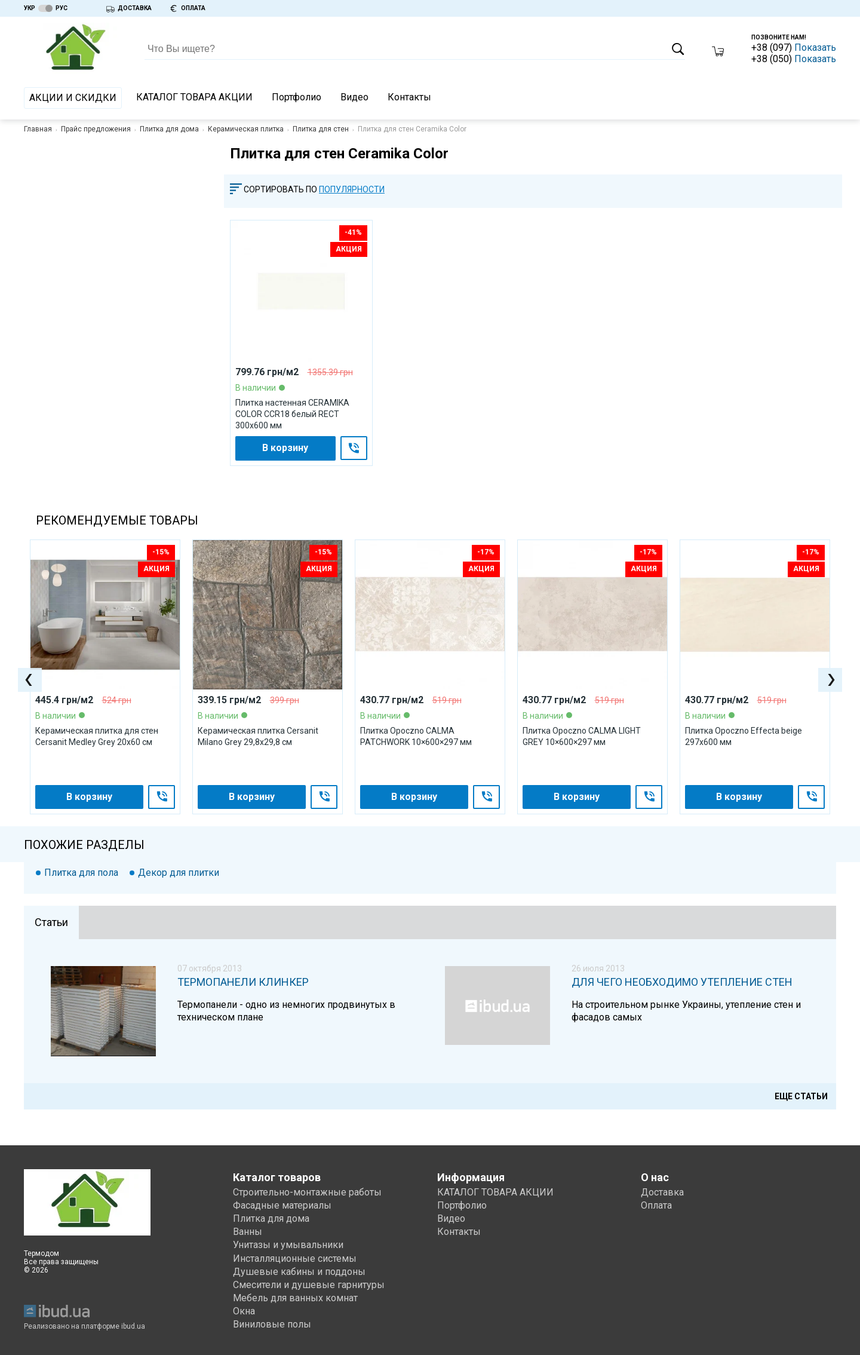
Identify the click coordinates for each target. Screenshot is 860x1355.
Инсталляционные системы (295, 1258)
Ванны (247, 1231)
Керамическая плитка (246, 129)
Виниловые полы (272, 1324)
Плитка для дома (169, 129)
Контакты (409, 97)
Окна (244, 1311)
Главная (38, 129)
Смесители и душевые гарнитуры (309, 1284)
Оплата (656, 1205)
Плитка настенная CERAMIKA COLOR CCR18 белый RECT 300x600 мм (292, 414)
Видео (354, 97)
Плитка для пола (81, 872)
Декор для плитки (178, 872)
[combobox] (358, 189)
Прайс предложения (96, 129)
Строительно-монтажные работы (307, 1192)
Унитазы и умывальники (288, 1244)
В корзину (285, 447)
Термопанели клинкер (243, 982)
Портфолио (296, 97)
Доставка (662, 1192)
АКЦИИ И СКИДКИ (72, 97)
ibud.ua (133, 1326)
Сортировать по (280, 189)
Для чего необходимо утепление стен (682, 982)
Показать (815, 47)
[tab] (51, 923)
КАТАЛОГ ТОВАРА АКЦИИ (194, 97)
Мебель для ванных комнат (295, 1298)
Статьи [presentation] (51, 922)
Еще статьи (801, 1096)
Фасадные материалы (282, 1205)
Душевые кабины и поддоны (299, 1271)
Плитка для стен (321, 129)
